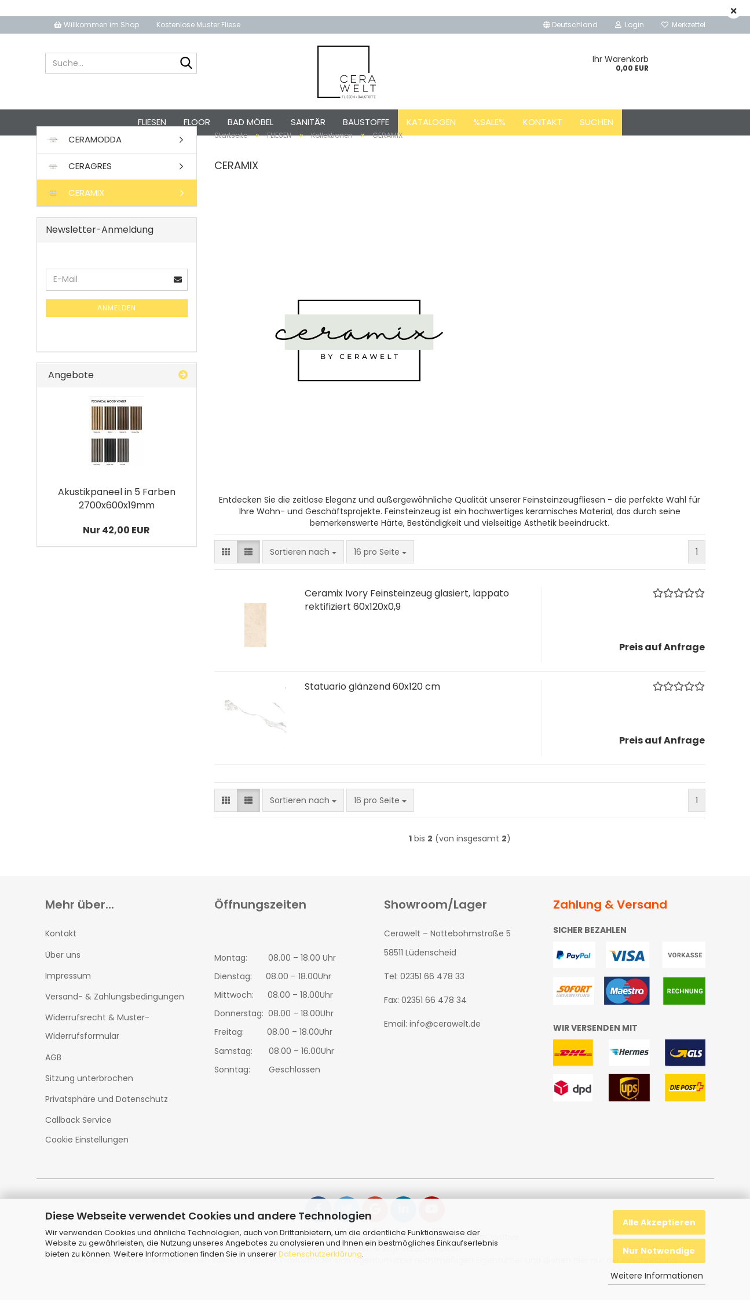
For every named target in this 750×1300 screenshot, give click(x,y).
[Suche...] (186, 63)
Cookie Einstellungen (87, 1160)
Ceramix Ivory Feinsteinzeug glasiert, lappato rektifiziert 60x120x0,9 (407, 620)
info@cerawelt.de (445, 1044)
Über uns (63, 975)
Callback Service (78, 1140)
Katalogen (431, 122)
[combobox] (303, 572)
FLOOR (197, 122)
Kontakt (542, 122)
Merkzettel (683, 25)
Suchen (596, 122)
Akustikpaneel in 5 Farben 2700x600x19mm (116, 519)
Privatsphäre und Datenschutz (106, 1119)
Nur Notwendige (659, 1251)
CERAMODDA (84, 160)
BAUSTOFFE (366, 122)
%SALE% (489, 122)
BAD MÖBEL (250, 122)
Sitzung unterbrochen (89, 1098)
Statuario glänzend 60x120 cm (372, 707)
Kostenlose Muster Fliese (198, 25)
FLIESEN (152, 122)
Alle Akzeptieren (659, 1222)
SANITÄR (308, 122)
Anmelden (116, 328)
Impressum (68, 996)
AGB (53, 1077)
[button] (570, 25)
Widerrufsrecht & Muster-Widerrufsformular (97, 1047)
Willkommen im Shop (96, 25)
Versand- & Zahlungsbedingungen (114, 1017)
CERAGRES (79, 187)
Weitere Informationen (656, 1275)
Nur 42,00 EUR (116, 550)
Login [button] (629, 25)
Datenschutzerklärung (320, 1253)
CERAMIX (75, 213)
